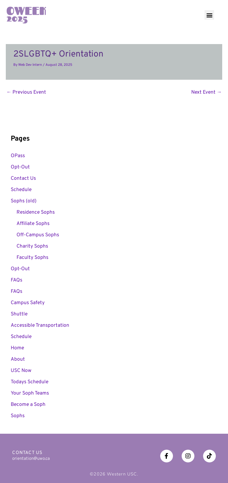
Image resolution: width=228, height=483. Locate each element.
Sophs (18, 416)
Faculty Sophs (32, 258)
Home (17, 348)
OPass (18, 156)
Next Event (206, 92)
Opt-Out (20, 167)
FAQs (16, 280)
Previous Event (26, 92)
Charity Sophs (32, 246)
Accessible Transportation (40, 325)
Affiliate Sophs (33, 224)
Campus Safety (28, 303)
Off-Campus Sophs (38, 235)
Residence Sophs (36, 212)
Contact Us (23, 178)
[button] (209, 15)
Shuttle (19, 314)
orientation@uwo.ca (31, 459)
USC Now (21, 371)
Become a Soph (28, 405)
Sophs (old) (24, 201)
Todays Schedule (29, 382)
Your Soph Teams (30, 393)
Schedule (21, 190)
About (18, 359)
